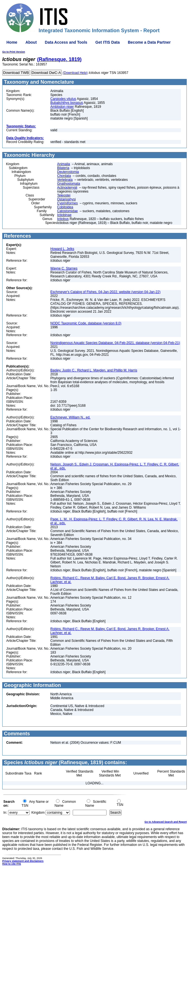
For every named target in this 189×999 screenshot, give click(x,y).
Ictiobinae (64, 215)
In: (5, 813)
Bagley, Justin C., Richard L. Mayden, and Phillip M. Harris (93, 370)
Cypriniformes (67, 203)
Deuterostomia (68, 172)
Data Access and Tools (66, 42)
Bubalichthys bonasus (66, 103)
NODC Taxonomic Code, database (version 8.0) (85, 323)
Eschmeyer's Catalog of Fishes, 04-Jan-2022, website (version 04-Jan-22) (105, 292)
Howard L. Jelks (62, 249)
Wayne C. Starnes (63, 268)
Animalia (63, 164)
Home (11, 42)
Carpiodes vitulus (63, 99)
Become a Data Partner (149, 42)
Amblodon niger (62, 107)
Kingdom (37, 813)
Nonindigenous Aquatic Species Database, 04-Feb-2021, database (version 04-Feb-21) (115, 343)
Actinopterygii (67, 187)
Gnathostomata (68, 184)
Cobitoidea (65, 207)
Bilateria (63, 168)
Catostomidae (67, 211)
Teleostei (63, 195)
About (31, 42)
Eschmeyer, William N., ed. (70, 417)
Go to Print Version (13, 51)
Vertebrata (64, 180)
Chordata (64, 176)
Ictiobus (62, 219)
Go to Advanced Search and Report (166, 821)
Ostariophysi (66, 199)
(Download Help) (75, 73)
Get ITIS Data (107, 42)
